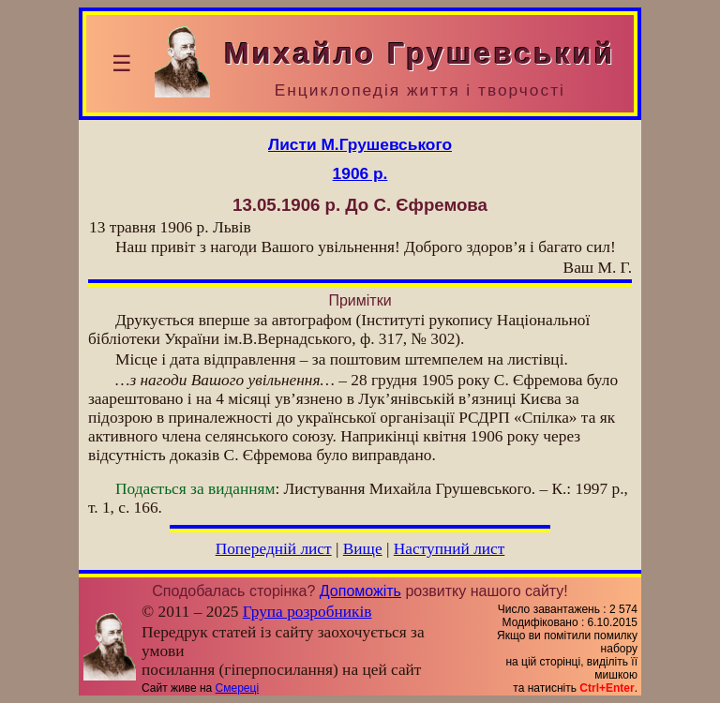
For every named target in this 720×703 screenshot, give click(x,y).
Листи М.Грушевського (360, 144)
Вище (362, 549)
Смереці (237, 688)
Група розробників (307, 612)
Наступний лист (449, 549)
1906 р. (360, 173)
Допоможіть (360, 591)
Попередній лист (274, 549)
